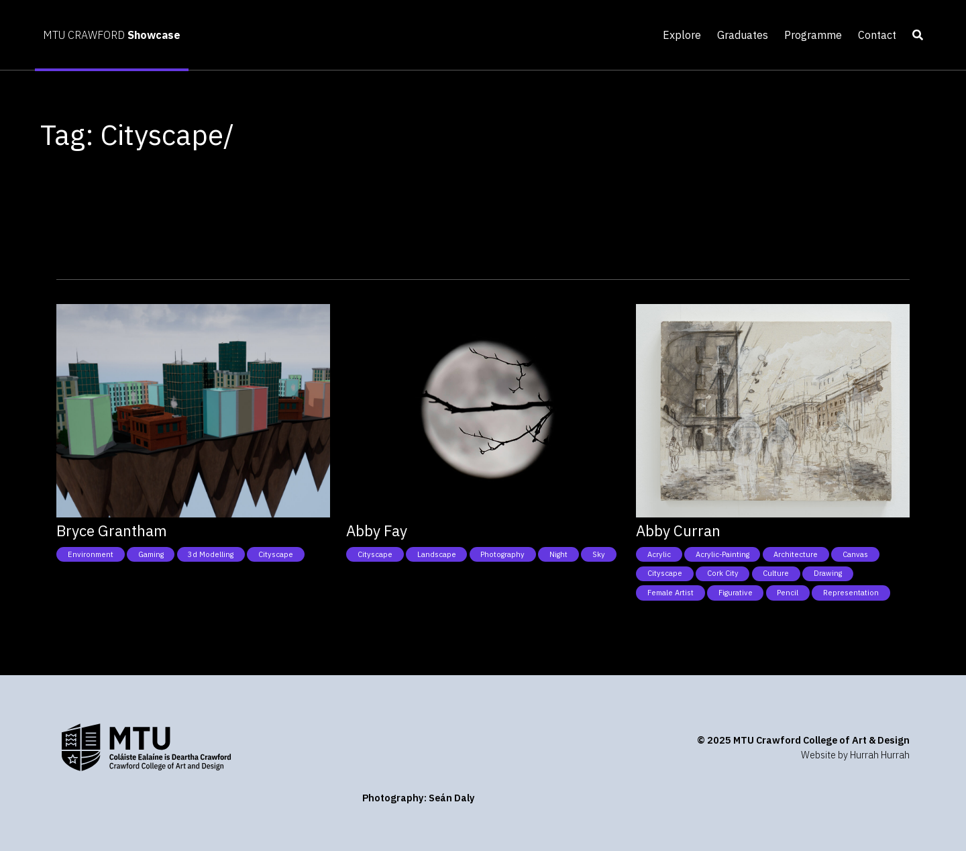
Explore (682, 35)
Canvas (855, 554)
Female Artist (670, 592)
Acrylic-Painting (722, 554)
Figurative (735, 592)
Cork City (723, 573)
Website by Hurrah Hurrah (855, 754)
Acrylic (659, 554)
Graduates (742, 35)
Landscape (436, 554)
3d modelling (210, 554)
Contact (877, 35)
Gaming (151, 554)
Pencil (787, 592)
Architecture (795, 554)
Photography (502, 554)
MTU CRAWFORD (111, 35)
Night (558, 554)
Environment (90, 554)
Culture (776, 573)
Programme (813, 35)
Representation (851, 592)
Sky (598, 554)
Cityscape (275, 554)
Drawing (828, 573)
